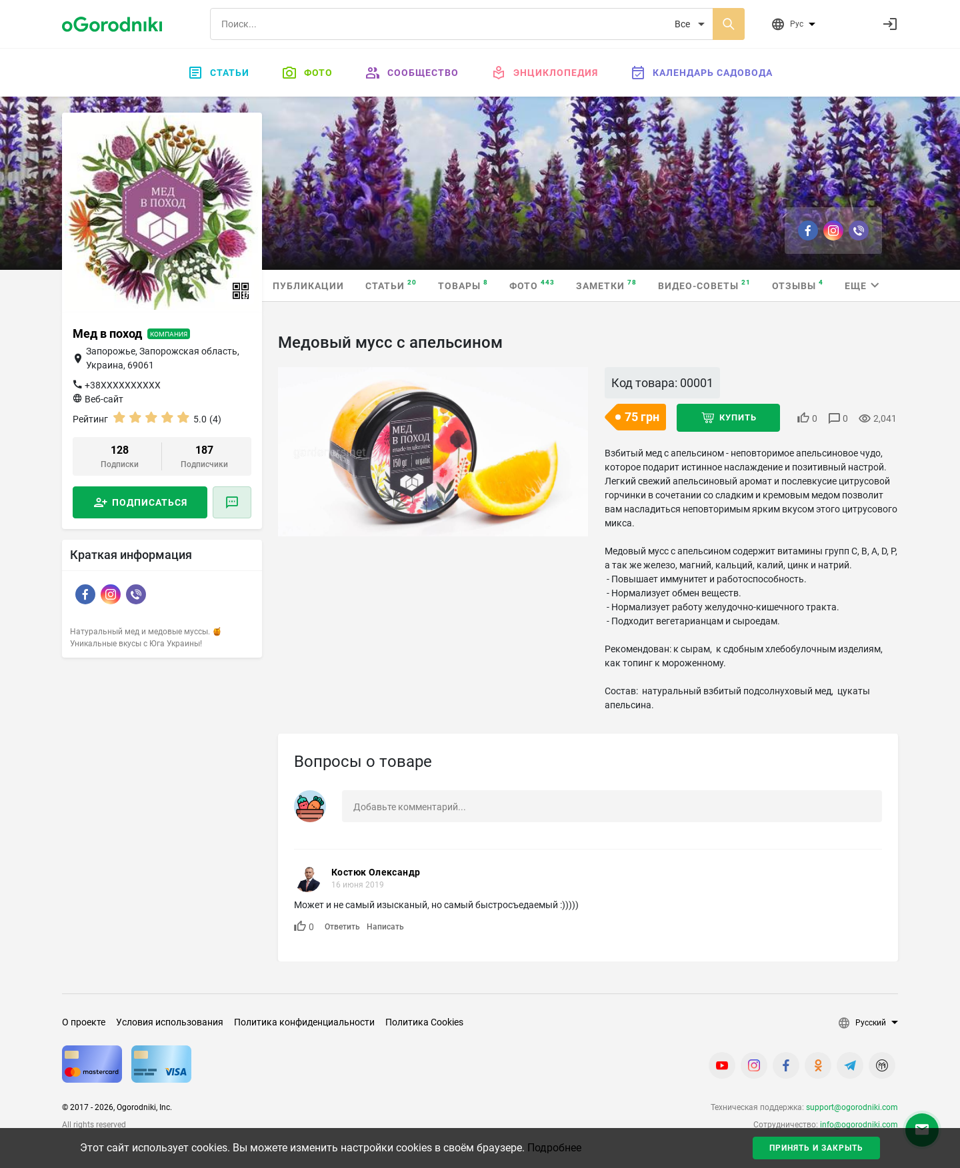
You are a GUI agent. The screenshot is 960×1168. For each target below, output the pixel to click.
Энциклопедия (544, 73)
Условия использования (169, 1022)
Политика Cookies (424, 1022)
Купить (738, 417)
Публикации (308, 286)
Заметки (606, 285)
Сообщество (412, 73)
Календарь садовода (701, 73)
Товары (463, 285)
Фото (307, 73)
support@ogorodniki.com (852, 1107)
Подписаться (149, 502)
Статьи (218, 73)
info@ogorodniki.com (859, 1124)
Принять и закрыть (816, 1148)
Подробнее (554, 1147)
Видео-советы (704, 285)
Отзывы (797, 285)
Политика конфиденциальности (304, 1022)
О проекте (83, 1022)
